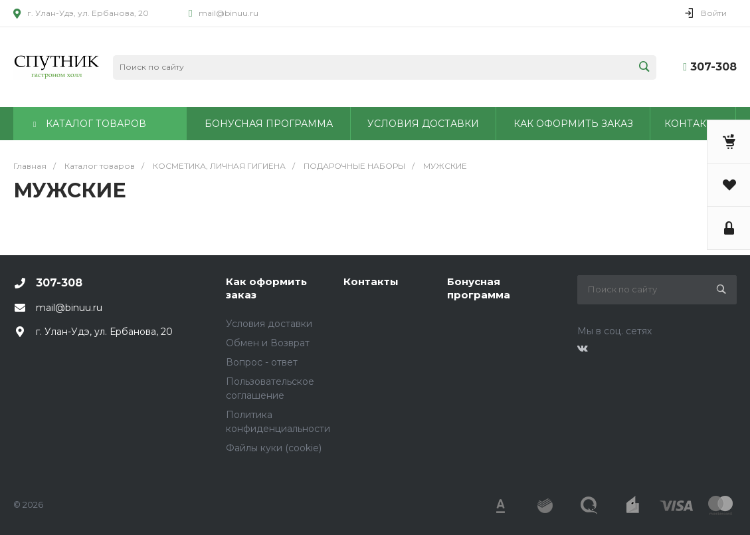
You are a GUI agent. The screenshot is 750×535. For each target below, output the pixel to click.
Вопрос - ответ (262, 362)
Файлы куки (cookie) (274, 448)
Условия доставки (269, 324)
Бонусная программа (478, 288)
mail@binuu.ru (228, 13)
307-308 (713, 66)
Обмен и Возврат (268, 343)
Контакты (371, 281)
